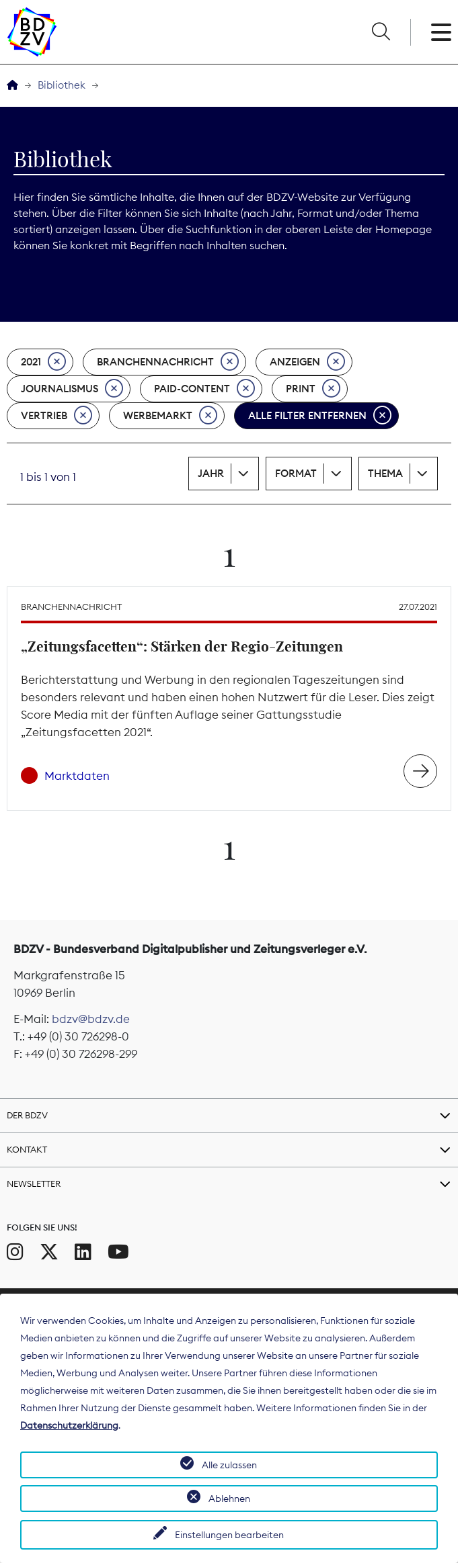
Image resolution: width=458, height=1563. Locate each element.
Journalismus (72, 388)
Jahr (211, 473)
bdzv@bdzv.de (91, 1019)
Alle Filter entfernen (319, 415)
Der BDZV (27, 1115)
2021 (43, 362)
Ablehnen (229, 1498)
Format (296, 473)
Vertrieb (56, 415)
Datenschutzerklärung (69, 1425)
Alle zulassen (229, 1465)
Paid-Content (204, 388)
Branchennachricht (168, 362)
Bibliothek (61, 85)
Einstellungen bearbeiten (229, 1535)
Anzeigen (307, 362)
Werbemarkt (170, 415)
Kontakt (27, 1149)
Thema (385, 473)
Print (313, 388)
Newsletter (34, 1183)
